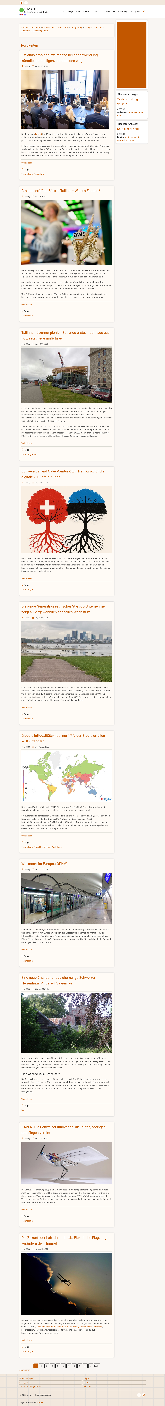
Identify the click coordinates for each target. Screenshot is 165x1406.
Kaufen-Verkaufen (136, 112)
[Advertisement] (132, 55)
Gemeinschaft (48, 27)
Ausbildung (122, 11)
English (86, 1378)
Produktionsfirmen (42, 847)
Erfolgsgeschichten (93, 27)
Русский (87, 1386)
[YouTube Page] (26, 3)
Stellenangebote (40, 30)
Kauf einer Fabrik (128, 129)
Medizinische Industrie (105, 11)
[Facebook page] (21, 3)
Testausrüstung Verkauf (30, 1386)
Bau (78, 11)
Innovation (63, 27)
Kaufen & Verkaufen (30, 27)
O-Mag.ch (23, 1382)
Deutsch (87, 1382)
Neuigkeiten (135, 11)
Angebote (25, 30)
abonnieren (24, 1370)
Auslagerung (76, 27)
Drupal (40, 1402)
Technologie (68, 11)
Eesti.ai (38, 134)
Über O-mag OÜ (26, 1378)
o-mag (29, 9)
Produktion (87, 11)
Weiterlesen (26, 162)
